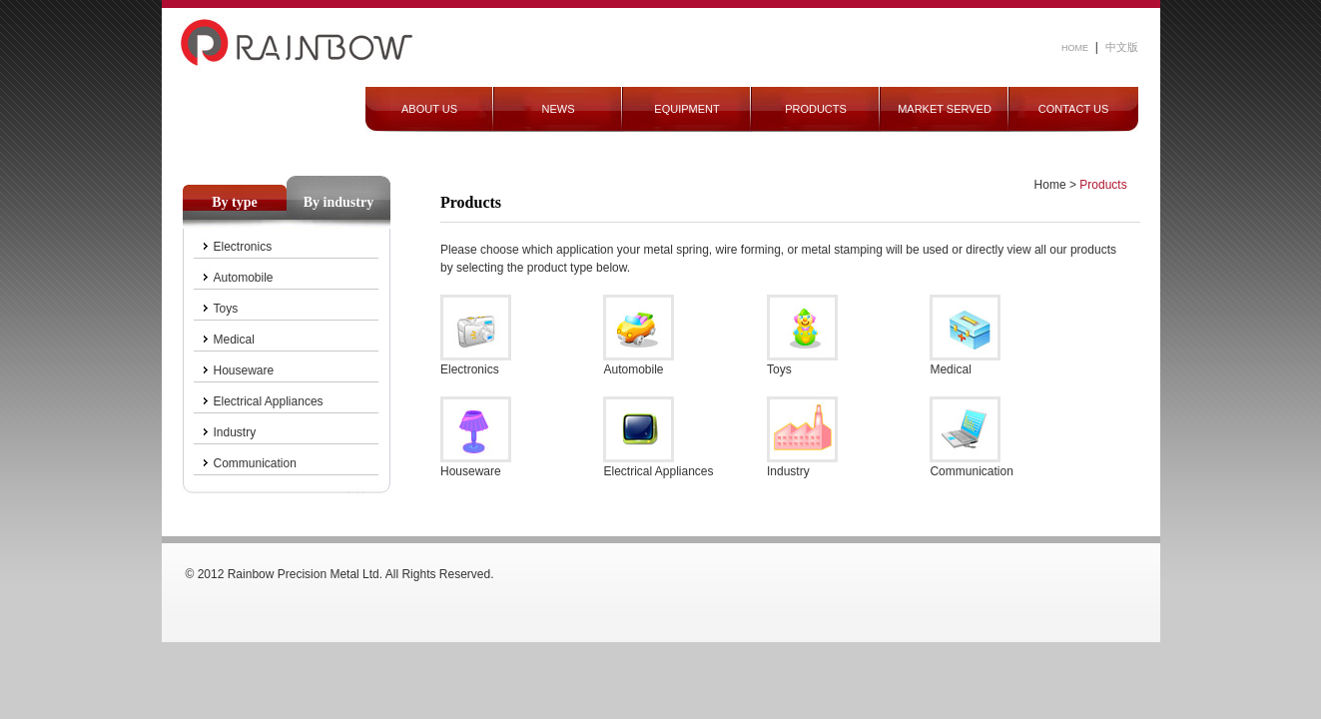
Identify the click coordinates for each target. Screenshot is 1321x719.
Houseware (244, 370)
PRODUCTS (816, 109)
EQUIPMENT (686, 109)
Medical (234, 340)
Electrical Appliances (269, 401)
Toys (226, 309)
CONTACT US (1073, 109)
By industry (338, 202)
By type (235, 202)
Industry (235, 432)
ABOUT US (429, 109)
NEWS (558, 109)
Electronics (243, 247)
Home (1050, 185)
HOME (1074, 48)
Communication (255, 463)
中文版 (1121, 47)
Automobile (244, 278)
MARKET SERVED (944, 109)
